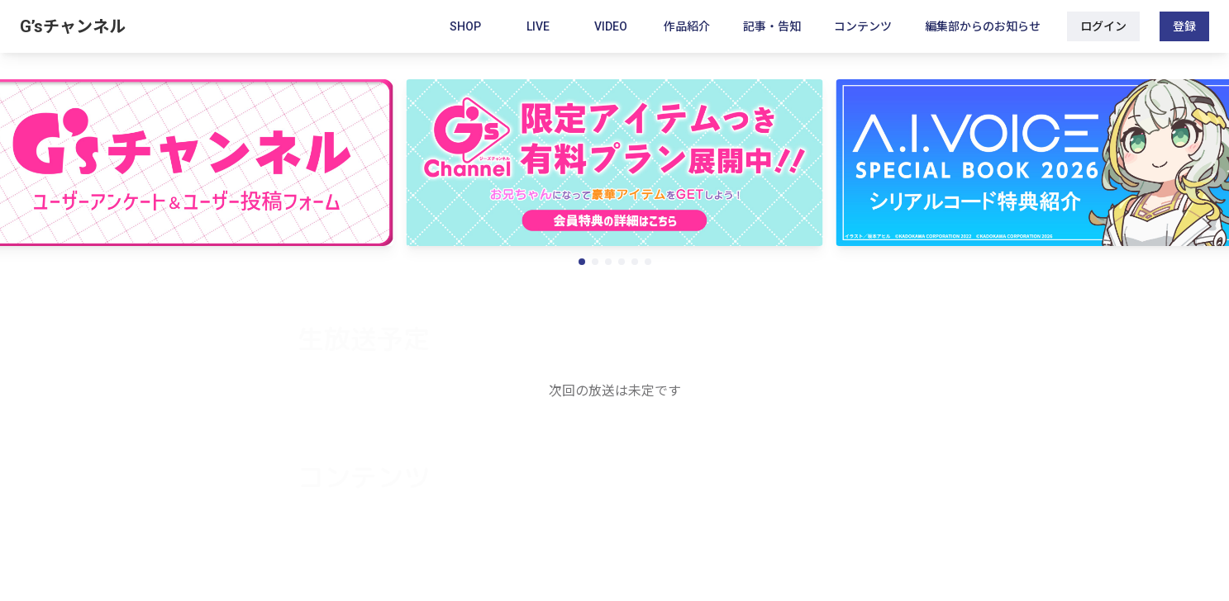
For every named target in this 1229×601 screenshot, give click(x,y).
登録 (1184, 26)
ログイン (1103, 26)
